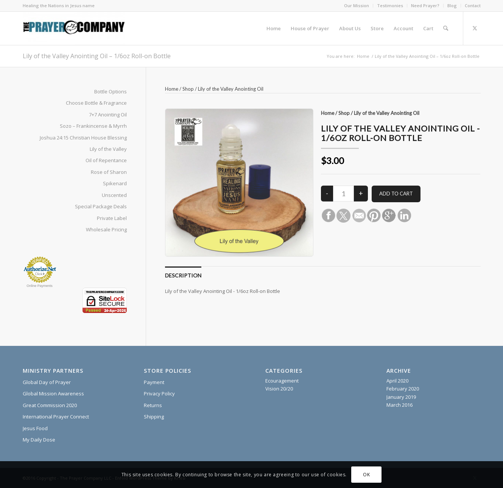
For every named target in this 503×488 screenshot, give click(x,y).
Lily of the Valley (108, 149)
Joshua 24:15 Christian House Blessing (83, 137)
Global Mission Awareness (53, 393)
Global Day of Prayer (47, 382)
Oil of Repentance (106, 160)
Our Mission (356, 5)
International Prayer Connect (56, 416)
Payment (154, 382)
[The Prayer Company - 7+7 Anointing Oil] (74, 28)
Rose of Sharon (109, 172)
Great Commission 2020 (50, 405)
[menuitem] (356, 6)
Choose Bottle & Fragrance (96, 102)
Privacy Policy (159, 393)
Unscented (114, 195)
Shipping (154, 416)
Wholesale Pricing (106, 229)
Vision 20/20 (279, 388)
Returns (153, 405)
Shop (188, 89)
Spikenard (115, 183)
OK (366, 474)
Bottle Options (110, 91)
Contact (473, 5)
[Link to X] (475, 28)
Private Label (112, 218)
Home (171, 89)
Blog (452, 5)
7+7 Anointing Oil (108, 114)
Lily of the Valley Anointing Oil (230, 89)
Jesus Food (35, 428)
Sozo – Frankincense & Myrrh (93, 125)
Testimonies (390, 5)
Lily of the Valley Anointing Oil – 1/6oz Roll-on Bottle (97, 56)
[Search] (445, 28)
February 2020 (402, 388)
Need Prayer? (425, 5)
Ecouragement (282, 380)
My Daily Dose (39, 439)
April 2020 (397, 380)
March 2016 (399, 404)
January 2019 (401, 396)
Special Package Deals (101, 206)
